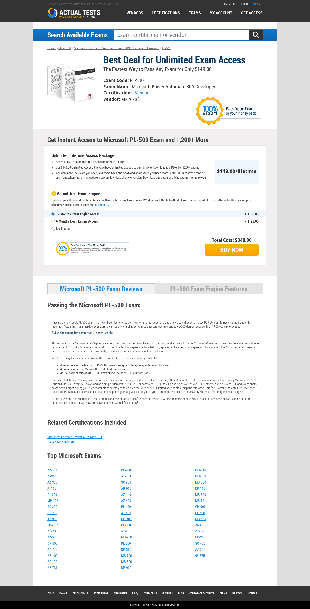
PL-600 (126, 525)
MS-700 (126, 555)
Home (51, 48)
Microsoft (64, 48)
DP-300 (126, 549)
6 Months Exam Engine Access (77, 221)
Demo (51, 593)
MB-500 (200, 519)
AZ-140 (126, 494)
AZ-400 (126, 500)
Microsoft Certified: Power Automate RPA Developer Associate (116, 48)
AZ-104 (52, 470)
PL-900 (126, 543)
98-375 (200, 555)
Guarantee (120, 593)
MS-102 (52, 525)
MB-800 (126, 561)
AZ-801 (126, 531)
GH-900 (200, 506)
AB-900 (126, 488)
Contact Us (150, 593)
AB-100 (52, 555)
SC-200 (52, 513)
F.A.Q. (135, 593)
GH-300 (126, 519)
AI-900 (51, 476)
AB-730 (52, 531)
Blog (181, 593)
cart (258, 4)
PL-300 (52, 494)
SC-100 (52, 561)
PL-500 (166, 48)
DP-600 (52, 543)
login (244, 4)
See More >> (102, 205)
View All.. (144, 92)
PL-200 (126, 470)
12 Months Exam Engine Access (77, 214)
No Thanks (63, 228)
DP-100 (200, 488)
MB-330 (200, 476)
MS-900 (126, 537)
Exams (63, 593)
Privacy (237, 593)
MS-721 (200, 500)
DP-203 (200, 537)
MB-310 (200, 470)
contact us (229, 4)
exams (195, 13)
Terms (223, 593)
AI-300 (199, 525)
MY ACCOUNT (220, 13)
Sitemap (252, 593)
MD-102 (52, 500)
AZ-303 (200, 549)
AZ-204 (126, 476)
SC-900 (126, 482)
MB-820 (200, 494)
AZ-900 (52, 519)
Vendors (135, 13)
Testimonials (80, 593)
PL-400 (126, 506)
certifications (166, 13)
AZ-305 (52, 482)
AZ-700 (52, 549)
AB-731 (52, 567)
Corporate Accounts (201, 593)
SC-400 (200, 543)
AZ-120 (200, 531)
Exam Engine (101, 593)
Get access (252, 13)
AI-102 (51, 488)
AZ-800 (126, 513)
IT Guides (167, 593)
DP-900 (126, 567)
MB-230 (200, 482)
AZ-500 (52, 537)
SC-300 (52, 506)
